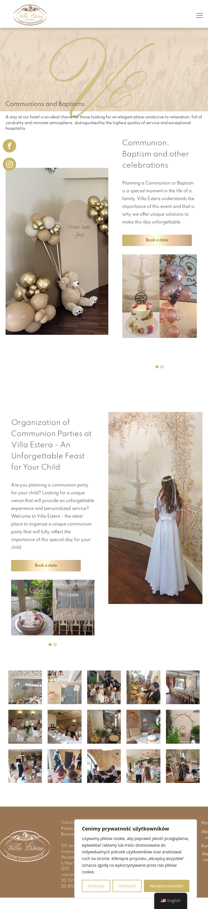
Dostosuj (96, 885)
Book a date (157, 240)
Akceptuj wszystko (166, 885)
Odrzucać (127, 885)
